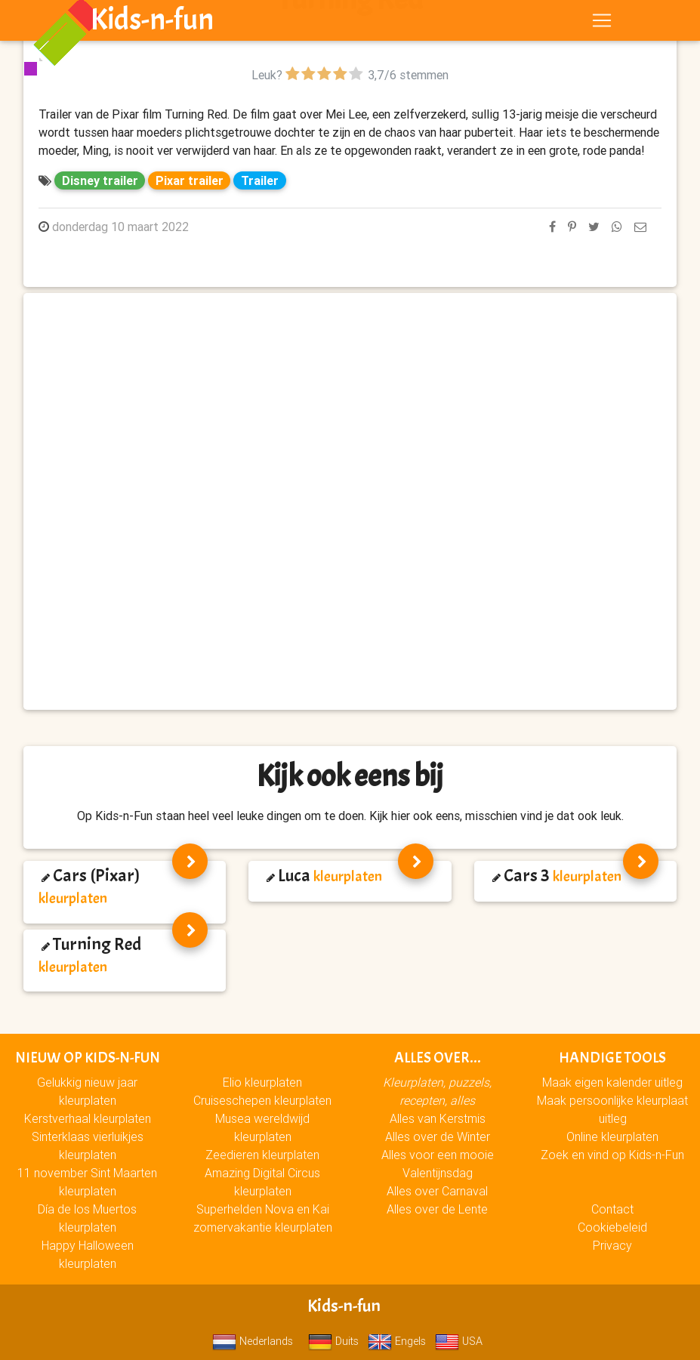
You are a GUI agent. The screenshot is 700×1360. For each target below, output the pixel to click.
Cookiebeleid (612, 1227)
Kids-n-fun (152, 22)
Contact (612, 1209)
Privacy (612, 1245)
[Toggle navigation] (601, 23)
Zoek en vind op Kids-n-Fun (612, 1154)
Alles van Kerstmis (438, 1118)
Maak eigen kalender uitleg (612, 1082)
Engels (397, 1341)
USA (459, 1341)
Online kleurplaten (612, 1136)
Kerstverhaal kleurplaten (87, 1118)
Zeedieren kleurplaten (262, 1154)
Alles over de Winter (437, 1136)
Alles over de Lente (437, 1209)
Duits (333, 1341)
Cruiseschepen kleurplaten (262, 1100)
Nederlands (252, 1341)
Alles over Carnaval (437, 1190)
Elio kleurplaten (262, 1082)
